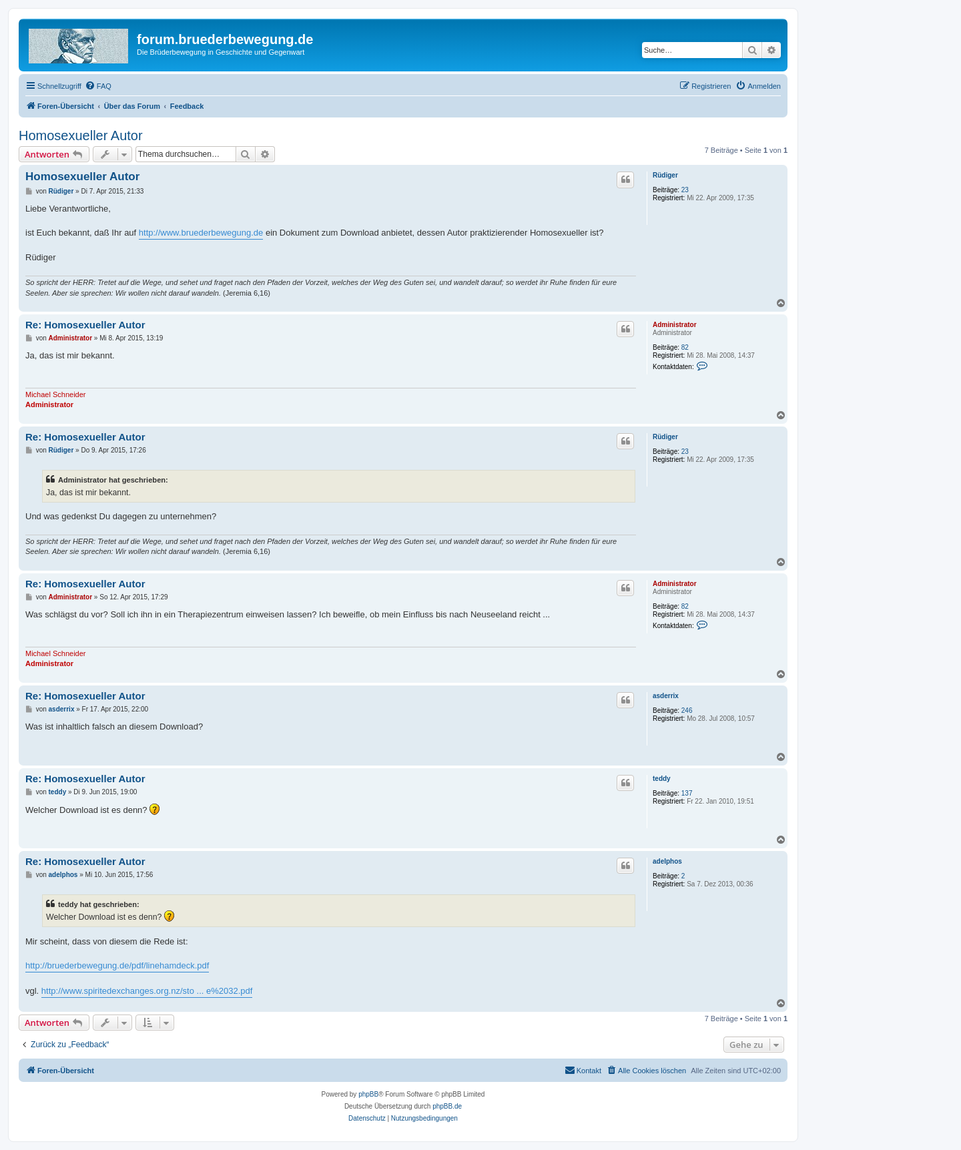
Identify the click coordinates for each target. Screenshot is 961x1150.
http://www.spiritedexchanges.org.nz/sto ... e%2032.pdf (147, 991)
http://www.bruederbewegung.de (201, 233)
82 (685, 347)
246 (687, 710)
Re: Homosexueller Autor (85, 324)
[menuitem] (98, 86)
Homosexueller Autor (81, 135)
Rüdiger (665, 175)
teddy (662, 778)
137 (687, 793)
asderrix (666, 695)
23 (685, 190)
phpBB (368, 1094)
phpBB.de (447, 1106)
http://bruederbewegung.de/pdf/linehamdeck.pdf (117, 965)
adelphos (667, 861)
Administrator (675, 324)
